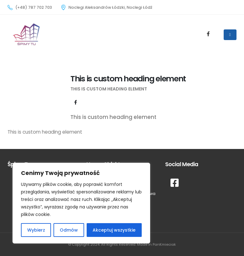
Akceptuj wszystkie (114, 230)
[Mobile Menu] (230, 34)
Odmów (69, 230)
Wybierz (36, 230)
